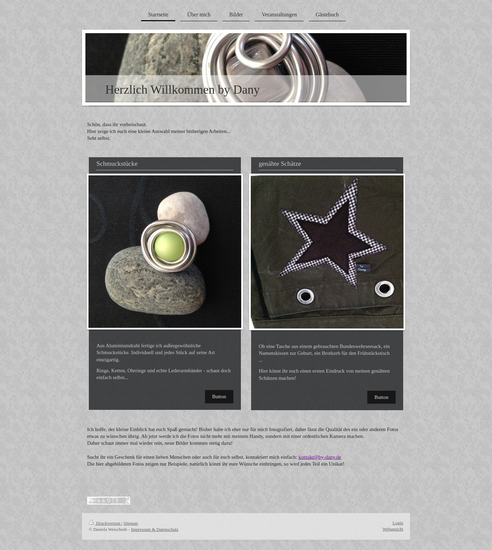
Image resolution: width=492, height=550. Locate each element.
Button (219, 396)
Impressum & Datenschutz (154, 529)
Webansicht (393, 529)
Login (398, 522)
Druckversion (105, 523)
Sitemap (130, 523)
